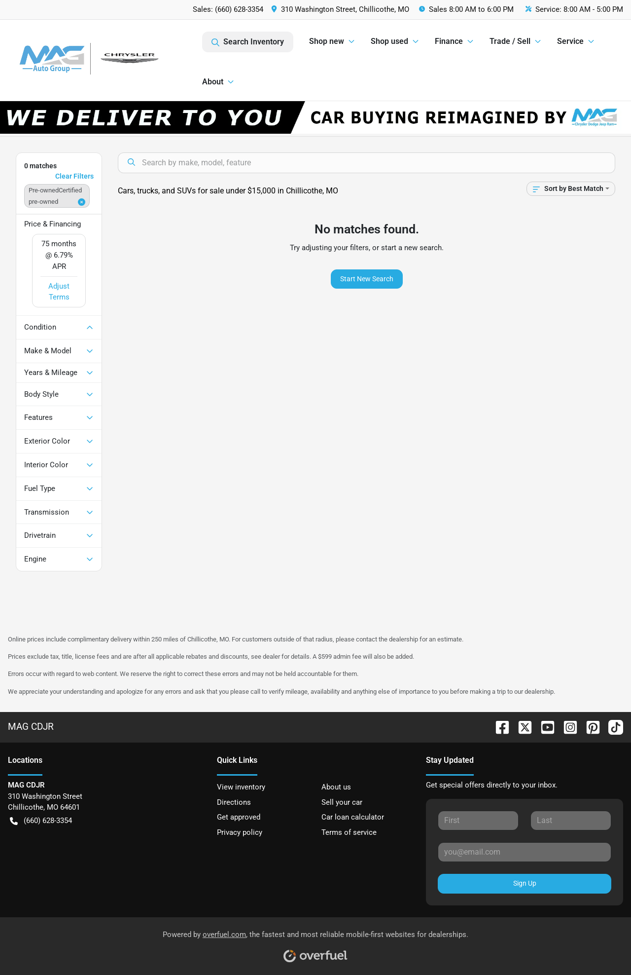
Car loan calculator (352, 817)
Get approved (238, 817)
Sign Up (524, 883)
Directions (234, 802)
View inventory (241, 787)
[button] (341, 9)
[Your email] (524, 852)
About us (336, 787)
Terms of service (349, 832)
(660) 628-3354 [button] (41, 820)
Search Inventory (247, 42)
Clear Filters (74, 176)
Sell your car (341, 802)
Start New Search (366, 279)
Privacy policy (239, 832)
